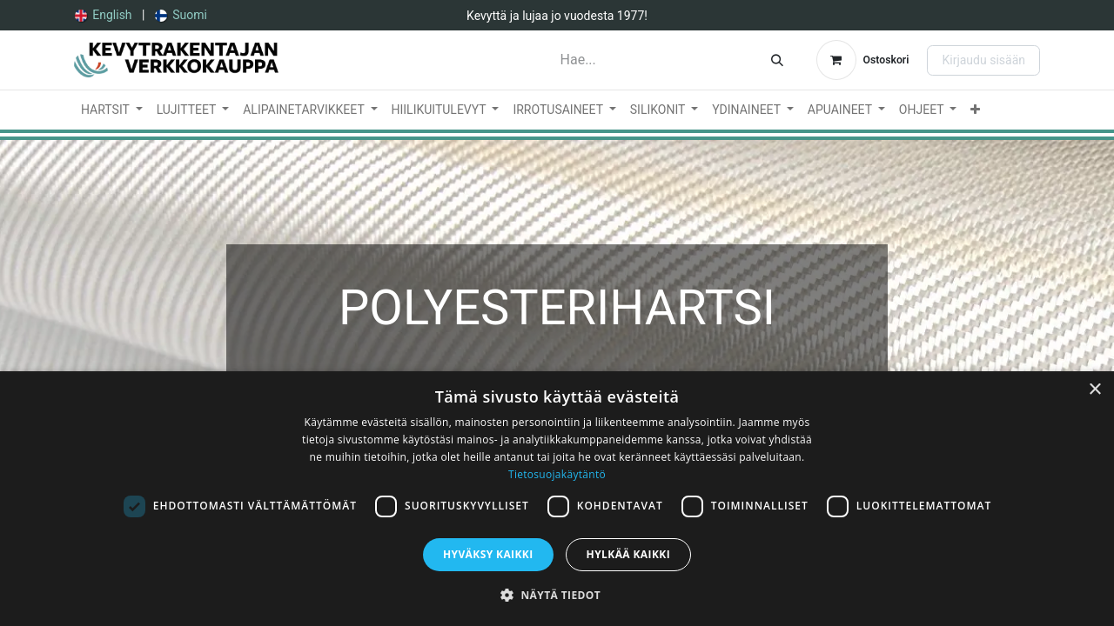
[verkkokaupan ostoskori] (863, 60)
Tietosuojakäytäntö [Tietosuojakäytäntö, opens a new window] (557, 474)
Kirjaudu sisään (983, 60)
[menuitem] (103, 15)
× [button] (1094, 389)
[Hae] (777, 60)
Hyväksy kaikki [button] (488, 554)
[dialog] (557, 498)
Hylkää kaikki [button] (628, 554)
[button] (557, 594)
